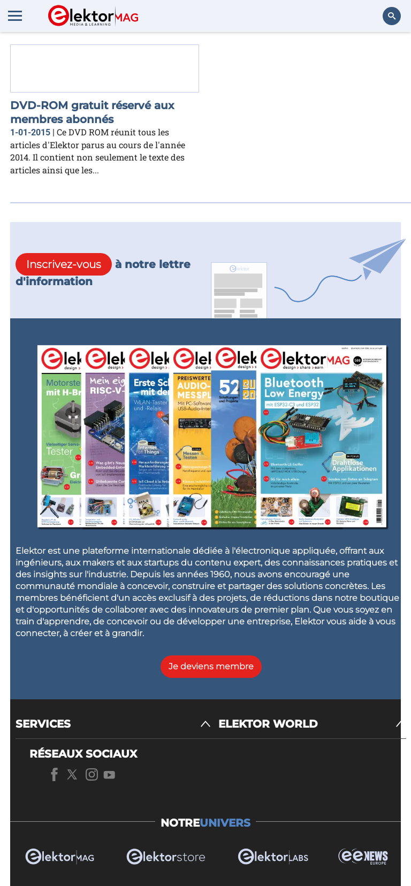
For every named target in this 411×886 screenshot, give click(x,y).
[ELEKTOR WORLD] (312, 724)
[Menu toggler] (15, 15)
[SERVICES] (113, 724)
